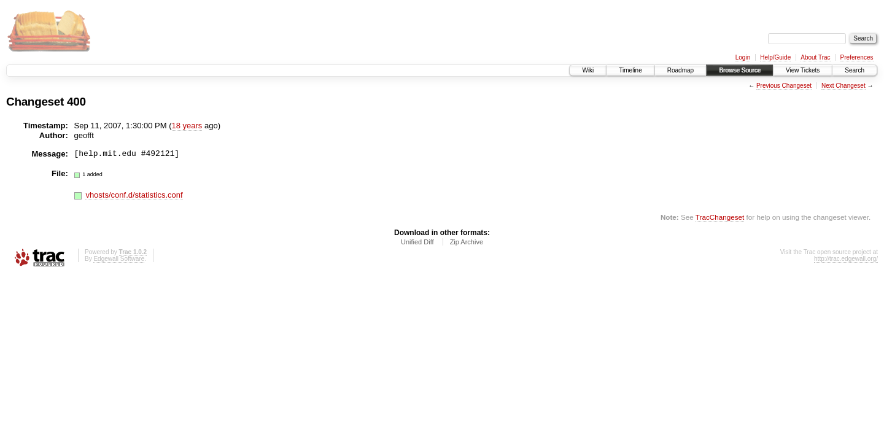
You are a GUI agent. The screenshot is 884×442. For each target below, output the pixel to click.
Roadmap (680, 70)
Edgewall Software (118, 258)
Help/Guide (775, 57)
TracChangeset (720, 217)
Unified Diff (417, 242)
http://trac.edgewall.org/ (846, 258)
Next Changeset (843, 85)
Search (854, 70)
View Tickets (803, 70)
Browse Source (740, 70)
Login (742, 57)
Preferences (857, 57)
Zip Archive (466, 242)
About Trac (815, 57)
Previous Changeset (784, 85)
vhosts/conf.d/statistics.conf (133, 195)
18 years (187, 125)
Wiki (588, 70)
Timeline (630, 70)
